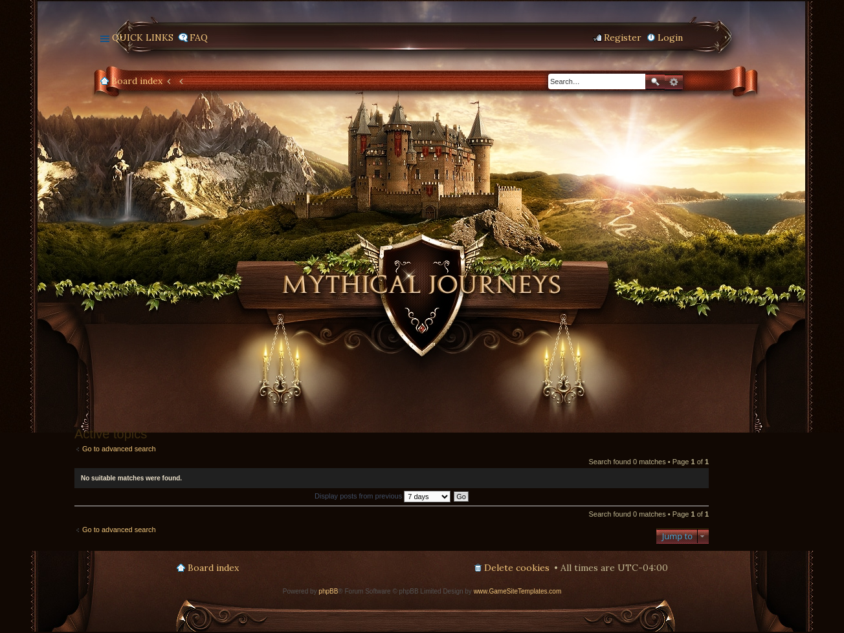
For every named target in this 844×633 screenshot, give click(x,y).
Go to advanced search (119, 449)
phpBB (328, 591)
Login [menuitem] (670, 37)
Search (655, 82)
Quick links (142, 37)
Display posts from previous (382, 496)
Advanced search (674, 82)
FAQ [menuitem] (199, 37)
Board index (136, 81)
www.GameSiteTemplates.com (518, 591)
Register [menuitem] (622, 37)
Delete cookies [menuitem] (517, 568)
